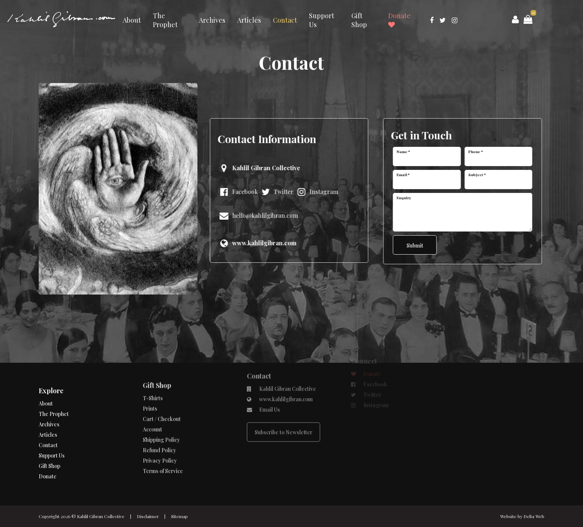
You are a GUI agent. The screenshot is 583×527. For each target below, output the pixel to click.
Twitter (275, 191)
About (132, 20)
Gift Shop (359, 20)
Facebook (237, 191)
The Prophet (165, 20)
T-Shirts (153, 379)
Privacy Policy (160, 441)
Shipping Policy (161, 420)
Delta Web (534, 516)
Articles (249, 20)
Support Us (321, 20)
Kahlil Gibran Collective (101, 516)
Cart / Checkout (162, 400)
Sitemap (179, 516)
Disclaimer (148, 516)
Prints (150, 389)
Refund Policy (159, 431)
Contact (285, 20)
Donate (399, 19)
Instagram (315, 191)
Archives (212, 20)
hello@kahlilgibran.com (257, 215)
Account (152, 410)
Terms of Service (163, 452)
